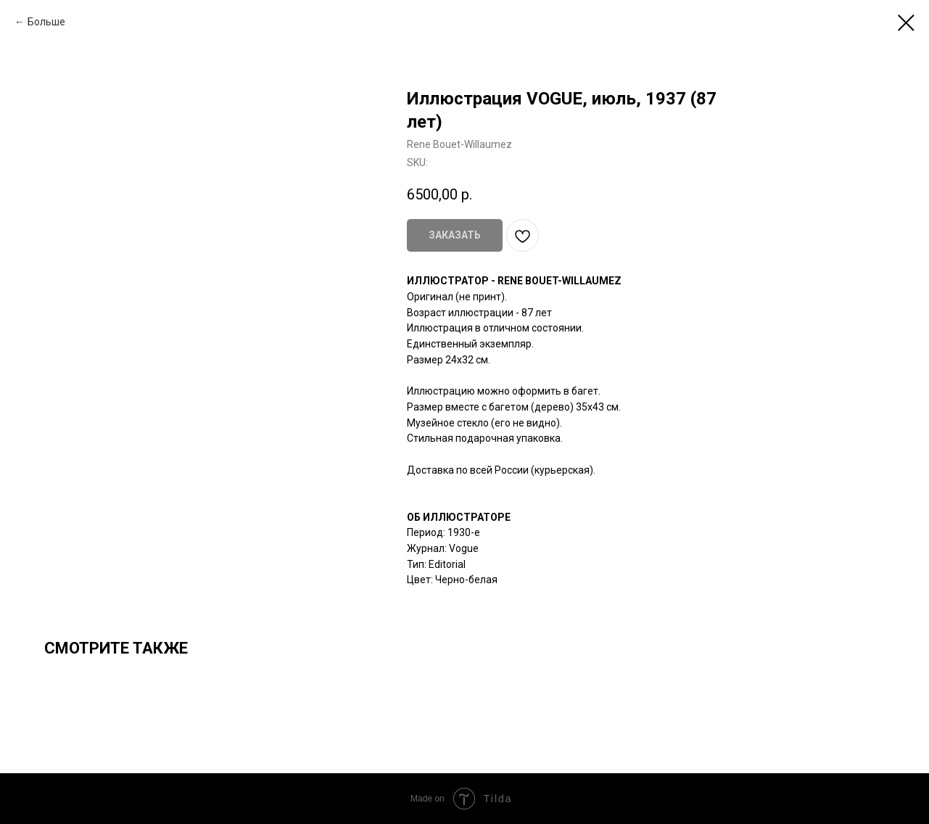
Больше (46, 22)
